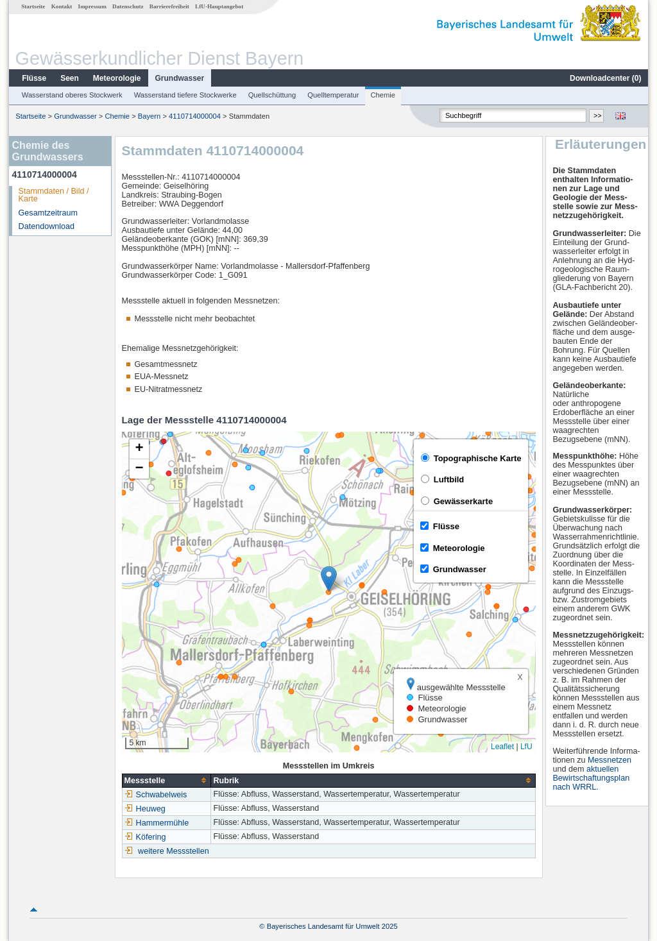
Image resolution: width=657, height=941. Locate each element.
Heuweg (145, 808)
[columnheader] (166, 780)
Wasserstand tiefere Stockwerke (185, 95)
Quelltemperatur (333, 95)
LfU (526, 746)
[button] (329, 579)
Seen (69, 78)
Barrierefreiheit (169, 6)
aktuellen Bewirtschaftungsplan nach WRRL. (590, 778)
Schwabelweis (155, 794)
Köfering (145, 837)
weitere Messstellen (173, 851)
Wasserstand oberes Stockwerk (72, 95)
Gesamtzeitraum (48, 212)
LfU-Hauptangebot (219, 6)
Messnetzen (609, 760)
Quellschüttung (272, 95)
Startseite (33, 6)
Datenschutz (128, 6)
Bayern (149, 116)
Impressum (92, 6)
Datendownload (47, 226)
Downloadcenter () (605, 78)
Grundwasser (180, 78)
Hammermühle (156, 822)
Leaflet (502, 746)
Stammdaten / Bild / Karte (54, 195)
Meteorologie (117, 78)
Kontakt (62, 6)
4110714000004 (195, 116)
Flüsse (34, 78)
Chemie (383, 95)
